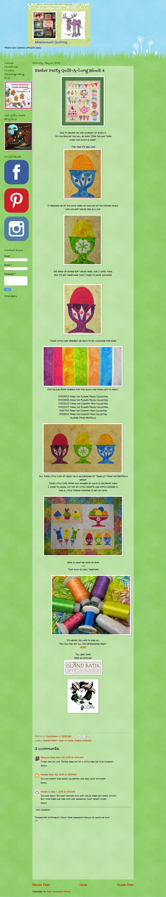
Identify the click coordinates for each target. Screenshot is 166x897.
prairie (44, 774)
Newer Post (41, 885)
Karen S (45, 791)
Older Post (125, 885)
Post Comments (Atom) (59, 891)
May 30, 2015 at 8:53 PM (62, 774)
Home (83, 885)
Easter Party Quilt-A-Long (58, 740)
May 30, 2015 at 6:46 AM (70, 757)
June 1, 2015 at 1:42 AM (63, 791)
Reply (44, 765)
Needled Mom (48, 757)
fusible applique (82, 740)
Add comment (43, 809)
